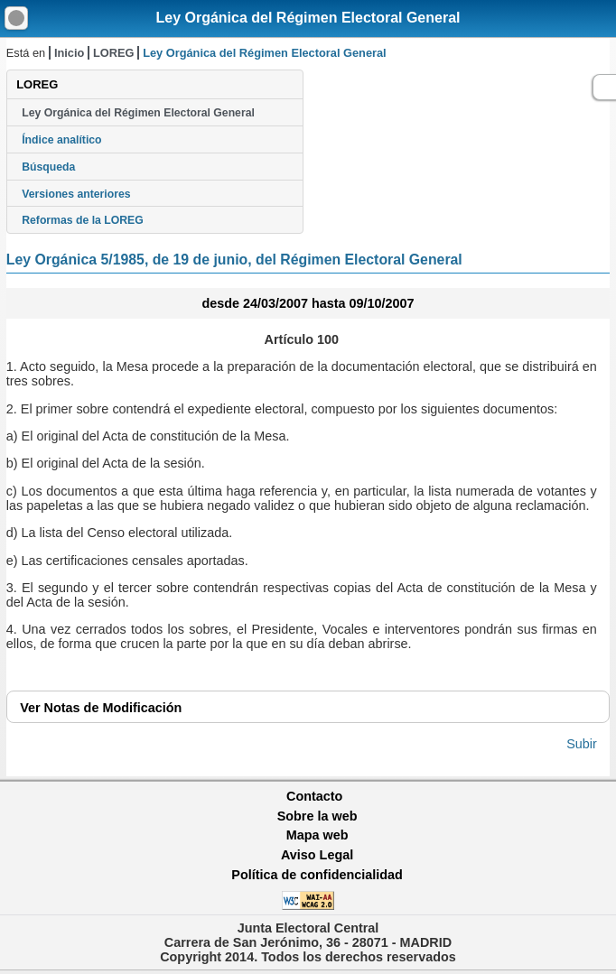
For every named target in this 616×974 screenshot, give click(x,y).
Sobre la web (317, 816)
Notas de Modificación (101, 707)
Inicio (69, 53)
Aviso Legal (317, 855)
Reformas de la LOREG (83, 220)
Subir (581, 744)
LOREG (114, 53)
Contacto (314, 796)
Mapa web (317, 835)
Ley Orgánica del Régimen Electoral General (307, 17)
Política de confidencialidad (317, 874)
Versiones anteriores (76, 194)
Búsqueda (48, 167)
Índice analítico (61, 140)
